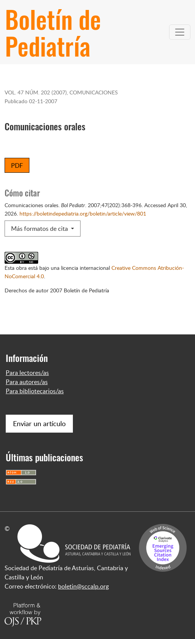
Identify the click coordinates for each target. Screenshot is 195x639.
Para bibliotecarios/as (35, 391)
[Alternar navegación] (179, 32)
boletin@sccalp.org (83, 586)
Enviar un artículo (39, 423)
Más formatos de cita (40, 228)
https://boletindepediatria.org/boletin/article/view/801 (82, 213)
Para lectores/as (27, 372)
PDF (17, 165)
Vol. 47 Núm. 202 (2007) (36, 92)
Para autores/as (27, 382)
